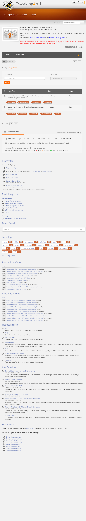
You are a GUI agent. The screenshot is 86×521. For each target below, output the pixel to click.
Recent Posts (19, 55)
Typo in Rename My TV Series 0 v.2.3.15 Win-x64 (19, 276)
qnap (54, 242)
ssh (15, 252)
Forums (7, 55)
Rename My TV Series (28, 248)
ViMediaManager (9, 342)
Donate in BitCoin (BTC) (13, 181)
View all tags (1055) (9, 256)
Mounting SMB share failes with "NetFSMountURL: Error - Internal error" (25, 271)
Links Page (8, 360)
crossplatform (48, 102)
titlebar (58, 113)
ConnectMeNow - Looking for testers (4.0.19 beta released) (22, 274)
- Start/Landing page (13, 201)
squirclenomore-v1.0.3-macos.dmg (15, 379)
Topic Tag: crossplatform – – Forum (20, 14)
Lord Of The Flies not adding (13, 282)
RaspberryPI (54, 245)
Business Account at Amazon (14, 439)
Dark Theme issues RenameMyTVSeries (16, 280)
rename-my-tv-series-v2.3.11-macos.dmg (16, 394)
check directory (36, 102)
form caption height (46, 113)
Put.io (6, 333)
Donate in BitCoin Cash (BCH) (14, 185)
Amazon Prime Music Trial (13, 445)
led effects (43, 242)
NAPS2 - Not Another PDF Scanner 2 (15, 354)
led (4, 248)
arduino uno (41, 245)
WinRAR (7, 349)
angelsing (22, 143)
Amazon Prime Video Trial (13, 447)
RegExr (7, 328)
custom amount (46, 171)
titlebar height (34, 113)
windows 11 (63, 248)
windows (5, 245)
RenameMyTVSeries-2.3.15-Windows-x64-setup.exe (19, 386)
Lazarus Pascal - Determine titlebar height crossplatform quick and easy (25, 108)
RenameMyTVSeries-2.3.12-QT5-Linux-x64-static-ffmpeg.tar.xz (22, 407)
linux (64, 242)
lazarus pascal (11, 102)
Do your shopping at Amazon (14, 168)
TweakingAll (28, 3)
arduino (16, 242)
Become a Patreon (11, 175)
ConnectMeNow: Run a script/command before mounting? (21, 269)
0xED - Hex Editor (10, 338)
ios (41, 248)
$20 (39, 171)
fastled (5, 252)
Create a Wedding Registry (13, 449)
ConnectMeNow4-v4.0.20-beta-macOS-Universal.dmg (20, 371)
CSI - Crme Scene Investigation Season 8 (17, 285)
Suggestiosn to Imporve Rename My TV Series (18, 278)
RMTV (13, 248)
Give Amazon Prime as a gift (14, 443)
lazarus (17, 245)
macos (5, 242)
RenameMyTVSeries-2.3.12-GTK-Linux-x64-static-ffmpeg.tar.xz (22, 399)
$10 (36, 171)
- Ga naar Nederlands (15, 219)
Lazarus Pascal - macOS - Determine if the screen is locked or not (23, 287)
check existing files (24, 102)
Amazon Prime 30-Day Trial (13, 441)
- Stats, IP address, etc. (14, 210)
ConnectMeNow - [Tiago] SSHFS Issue (16, 289)
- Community (11, 208)
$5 (33, 171)
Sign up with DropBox (12, 178)
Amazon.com (30, 428)
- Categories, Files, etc (14, 206)
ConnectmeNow (69, 245)
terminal (28, 245)
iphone (51, 248)
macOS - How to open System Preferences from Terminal (53, 143)
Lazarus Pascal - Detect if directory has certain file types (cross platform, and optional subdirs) (26, 97)
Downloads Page (9, 415)
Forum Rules (48, 30)
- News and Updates (13, 203)
